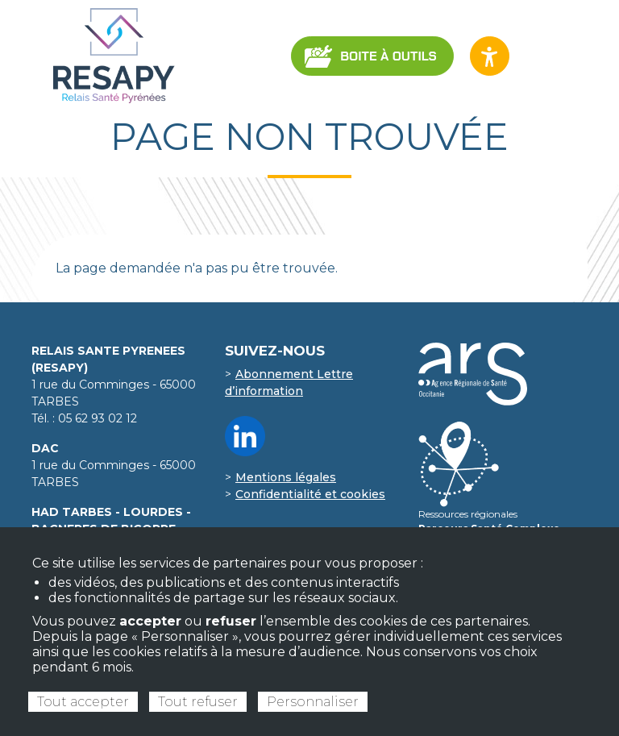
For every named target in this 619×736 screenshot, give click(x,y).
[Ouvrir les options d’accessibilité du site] (489, 56)
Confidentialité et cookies (310, 494)
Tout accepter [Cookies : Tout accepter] (83, 701)
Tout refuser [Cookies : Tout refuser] (198, 701)
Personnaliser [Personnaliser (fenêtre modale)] (313, 701)
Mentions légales (285, 477)
